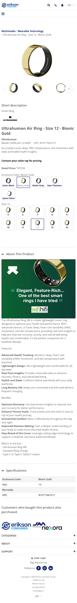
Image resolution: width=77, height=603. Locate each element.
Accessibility (38, 591)
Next (68, 89)
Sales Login (40, 558)
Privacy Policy (38, 584)
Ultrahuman (9, 139)
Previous (5, 89)
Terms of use (38, 580)
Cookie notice (38, 587)
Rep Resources (38, 562)
